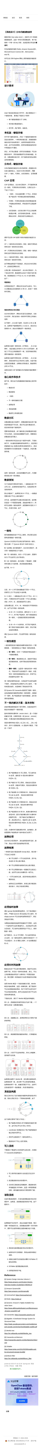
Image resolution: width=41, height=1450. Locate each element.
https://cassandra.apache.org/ (25, 1315)
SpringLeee (26, 1364)
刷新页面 (27, 1376)
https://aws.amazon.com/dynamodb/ (16, 1291)
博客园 (5, 18)
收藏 (16, 1366)
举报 (20, 1366)
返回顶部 (35, 1376)
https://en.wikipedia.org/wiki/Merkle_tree (17, 1333)
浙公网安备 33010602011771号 (17, 1441)
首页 (13, 18)
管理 (27, 18)
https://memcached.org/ (24, 1295)
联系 (20, 18)
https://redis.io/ (16, 1299)
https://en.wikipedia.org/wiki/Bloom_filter (17, 1358)
